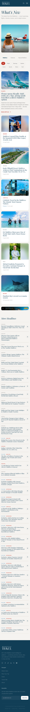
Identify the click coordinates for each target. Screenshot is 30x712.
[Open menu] (26, 3)
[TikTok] (8, 663)
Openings (15, 63)
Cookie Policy (15, 708)
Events (4, 67)
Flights (8, 63)
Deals (3, 676)
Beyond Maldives (22, 57)
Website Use (7, 708)
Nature (16, 67)
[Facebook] (5, 663)
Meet (23, 67)
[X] (13, 663)
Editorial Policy (22, 708)
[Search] (23, 3)
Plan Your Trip (5, 674)
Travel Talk (4, 679)
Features (13, 57)
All (3, 63)
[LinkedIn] (11, 663)
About (3, 682)
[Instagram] (2, 663)
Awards (10, 67)
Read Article (6, 112)
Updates (22, 63)
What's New (5, 671)
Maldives (5, 57)
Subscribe (24, 697)
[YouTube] (16, 663)
